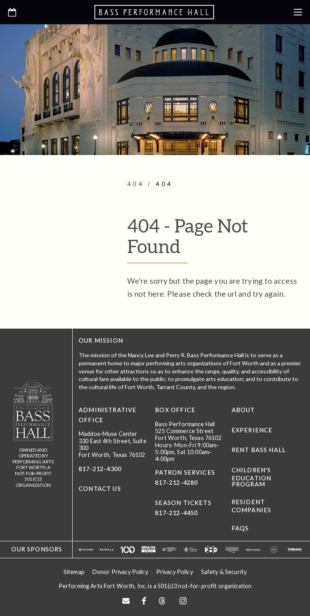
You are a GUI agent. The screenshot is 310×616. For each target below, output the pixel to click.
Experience (252, 430)
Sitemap (73, 571)
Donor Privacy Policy (120, 571)
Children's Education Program (252, 477)
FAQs (240, 528)
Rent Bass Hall (259, 449)
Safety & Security (224, 571)
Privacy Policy (174, 571)
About (243, 409)
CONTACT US (100, 488)
